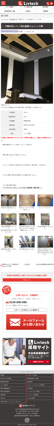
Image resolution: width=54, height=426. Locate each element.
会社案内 (28, 11)
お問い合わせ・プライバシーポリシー (10, 401)
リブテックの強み (32, 375)
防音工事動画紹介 (5, 388)
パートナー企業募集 (33, 395)
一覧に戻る (27, 264)
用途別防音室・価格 (9, 11)
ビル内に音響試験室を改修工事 (44, 264)
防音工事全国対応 (5, 391)
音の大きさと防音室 (5, 378)
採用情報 (45, 11)
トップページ (4, 19)
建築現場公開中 (4, 382)
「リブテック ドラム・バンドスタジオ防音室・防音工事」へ (23, 187)
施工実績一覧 (13, 19)
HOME (2, 375)
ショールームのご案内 (34, 391)
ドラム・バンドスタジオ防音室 (36, 385)
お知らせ (2, 398)
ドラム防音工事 (28, 7)
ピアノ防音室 (9, 7)
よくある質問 (31, 398)
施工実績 (45, 7)
